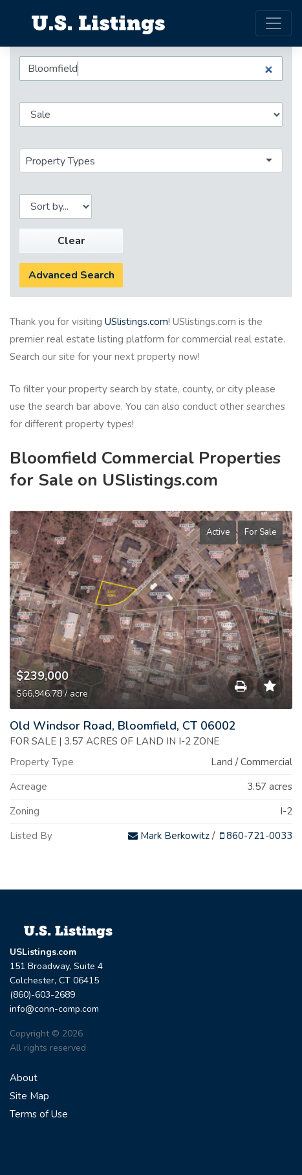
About (24, 1077)
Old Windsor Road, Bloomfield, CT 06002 (123, 725)
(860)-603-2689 (42, 995)
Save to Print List (240, 689)
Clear (71, 241)
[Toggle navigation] (273, 23)
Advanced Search (71, 275)
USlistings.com (136, 321)
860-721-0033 (256, 835)
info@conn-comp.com (54, 1009)
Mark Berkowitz (169, 835)
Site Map (29, 1096)
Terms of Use (39, 1114)
